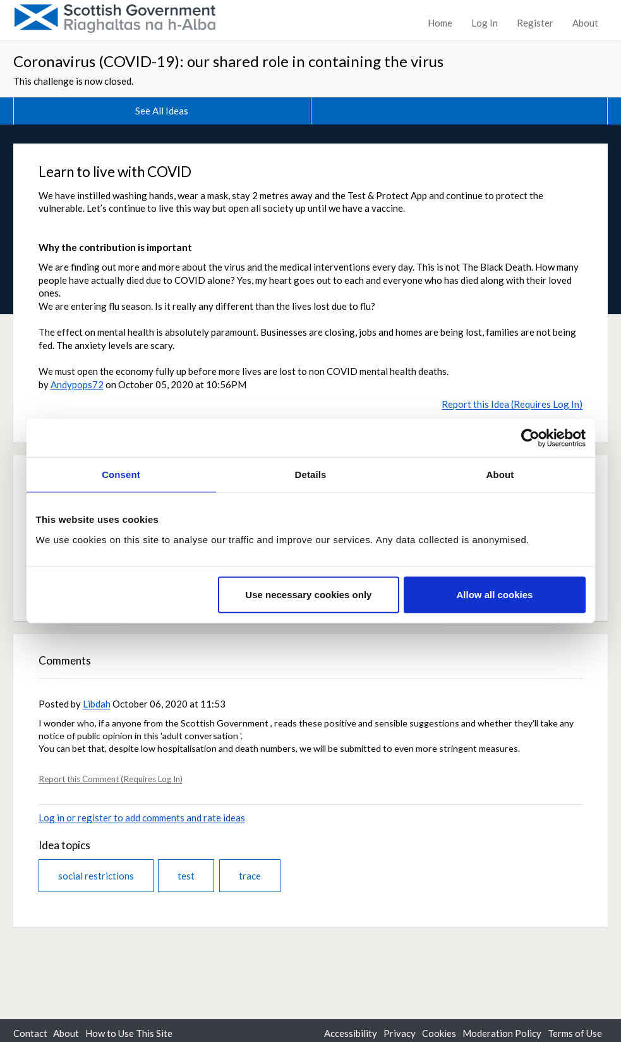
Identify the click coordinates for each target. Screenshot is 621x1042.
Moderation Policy (501, 1033)
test (186, 875)
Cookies (439, 1033)
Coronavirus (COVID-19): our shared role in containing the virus (228, 61)
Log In (484, 22)
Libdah (97, 703)
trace (250, 875)
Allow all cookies (495, 594)
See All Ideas (161, 110)
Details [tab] (311, 474)
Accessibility (350, 1033)
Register (535, 22)
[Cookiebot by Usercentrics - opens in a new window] (530, 438)
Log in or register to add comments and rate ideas (142, 817)
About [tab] (500, 474)
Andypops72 (77, 384)
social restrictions (96, 875)
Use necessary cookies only (308, 594)
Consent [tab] (121, 474)
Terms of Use (575, 1033)
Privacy (399, 1033)
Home (440, 22)
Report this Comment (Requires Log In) (111, 779)
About (585, 22)
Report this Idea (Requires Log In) (512, 404)
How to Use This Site (128, 1033)
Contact (30, 1033)
